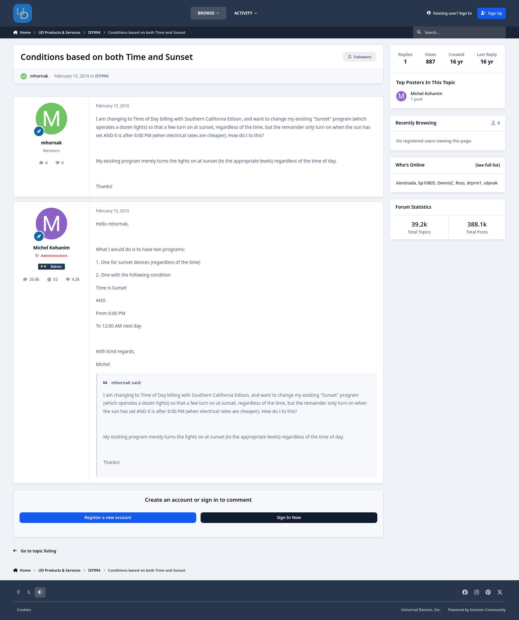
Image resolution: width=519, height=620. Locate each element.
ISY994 (102, 76)
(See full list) (487, 165)
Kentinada (406, 183)
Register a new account (107, 517)
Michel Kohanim (51, 247)
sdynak (490, 183)
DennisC (445, 183)
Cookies (24, 609)
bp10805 (426, 183)
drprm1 (474, 183)
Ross (460, 183)
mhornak (39, 76)
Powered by (477, 609)
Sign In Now (289, 517)
